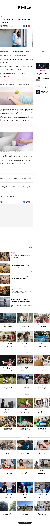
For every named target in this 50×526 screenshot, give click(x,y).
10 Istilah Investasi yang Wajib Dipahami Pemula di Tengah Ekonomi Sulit (8, 411)
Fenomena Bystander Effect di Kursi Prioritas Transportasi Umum (20, 277)
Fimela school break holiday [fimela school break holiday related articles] (25, 309)
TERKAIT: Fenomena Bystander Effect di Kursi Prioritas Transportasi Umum (13, 174)
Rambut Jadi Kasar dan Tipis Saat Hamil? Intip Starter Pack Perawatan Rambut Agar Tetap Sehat (21, 255)
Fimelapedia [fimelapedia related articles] (25, 394)
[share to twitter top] (27, 26)
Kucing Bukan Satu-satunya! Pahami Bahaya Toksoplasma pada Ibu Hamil (20, 289)
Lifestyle (12, 275)
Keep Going (25, 522)
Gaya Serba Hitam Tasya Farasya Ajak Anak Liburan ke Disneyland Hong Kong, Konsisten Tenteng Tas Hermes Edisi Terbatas (42, 326)
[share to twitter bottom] (27, 202)
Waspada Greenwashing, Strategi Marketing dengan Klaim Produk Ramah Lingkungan (41, 369)
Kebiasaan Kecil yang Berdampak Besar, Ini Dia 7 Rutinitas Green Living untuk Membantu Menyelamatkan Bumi (8, 387)
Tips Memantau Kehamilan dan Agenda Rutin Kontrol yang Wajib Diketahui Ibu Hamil (21, 267)
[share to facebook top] (24, 26)
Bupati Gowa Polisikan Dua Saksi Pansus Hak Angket (42, 514)
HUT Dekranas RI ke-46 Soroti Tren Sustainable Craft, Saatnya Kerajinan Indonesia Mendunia (25, 369)
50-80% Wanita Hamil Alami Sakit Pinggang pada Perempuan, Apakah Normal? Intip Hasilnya (20, 301)
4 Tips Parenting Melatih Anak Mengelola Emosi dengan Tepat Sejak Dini (42, 453)
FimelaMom (13, 252)
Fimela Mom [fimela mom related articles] (25, 437)
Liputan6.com (6, 171)
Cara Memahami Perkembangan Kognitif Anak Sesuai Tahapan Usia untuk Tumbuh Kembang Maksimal (25, 472)
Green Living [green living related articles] (25, 352)
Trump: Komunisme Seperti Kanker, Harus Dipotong (25, 496)
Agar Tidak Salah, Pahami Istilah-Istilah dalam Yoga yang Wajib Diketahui (25, 411)
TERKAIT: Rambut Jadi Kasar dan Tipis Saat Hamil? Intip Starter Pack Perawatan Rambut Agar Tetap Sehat (16, 80)
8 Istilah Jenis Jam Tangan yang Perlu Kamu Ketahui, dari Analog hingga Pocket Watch (8, 430)
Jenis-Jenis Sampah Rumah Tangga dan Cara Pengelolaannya (42, 430)
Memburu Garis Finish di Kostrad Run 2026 (25, 513)
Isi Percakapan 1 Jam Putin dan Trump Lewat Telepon (8, 496)
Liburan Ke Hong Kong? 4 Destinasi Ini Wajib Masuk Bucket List (8, 326)
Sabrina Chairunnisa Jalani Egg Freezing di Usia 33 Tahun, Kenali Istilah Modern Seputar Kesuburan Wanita (42, 411)
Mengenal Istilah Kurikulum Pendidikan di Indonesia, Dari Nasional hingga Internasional (25, 430)
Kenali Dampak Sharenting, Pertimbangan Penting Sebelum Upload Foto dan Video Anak (8, 453)
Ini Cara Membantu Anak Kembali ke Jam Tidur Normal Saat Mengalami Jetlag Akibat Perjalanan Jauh (25, 326)
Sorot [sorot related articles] (25, 479)
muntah (7, 76)
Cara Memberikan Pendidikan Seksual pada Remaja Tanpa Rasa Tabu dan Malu (42, 472)
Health (12, 286)
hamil (14, 51)
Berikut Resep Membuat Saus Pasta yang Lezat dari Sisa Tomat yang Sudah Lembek (42, 387)
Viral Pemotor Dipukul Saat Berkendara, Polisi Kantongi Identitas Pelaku (8, 514)
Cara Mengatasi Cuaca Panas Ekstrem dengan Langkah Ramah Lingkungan (25, 387)
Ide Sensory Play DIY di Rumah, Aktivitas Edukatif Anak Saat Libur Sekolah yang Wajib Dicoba (8, 345)
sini (1, 179)
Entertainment (42, 70)
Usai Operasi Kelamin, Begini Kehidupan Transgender (16, 187)
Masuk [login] (45, 10)
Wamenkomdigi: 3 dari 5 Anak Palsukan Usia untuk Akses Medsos (42, 496)
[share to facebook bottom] (24, 202)
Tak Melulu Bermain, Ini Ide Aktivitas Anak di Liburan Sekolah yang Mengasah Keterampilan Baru (41, 345)
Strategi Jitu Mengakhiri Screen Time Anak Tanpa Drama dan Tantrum (25, 453)
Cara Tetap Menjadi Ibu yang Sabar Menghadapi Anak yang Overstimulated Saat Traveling (25, 345)
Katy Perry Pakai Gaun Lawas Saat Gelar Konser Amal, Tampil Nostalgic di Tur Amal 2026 (8, 369)
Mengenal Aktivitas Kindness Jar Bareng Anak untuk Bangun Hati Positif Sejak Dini (8, 472)
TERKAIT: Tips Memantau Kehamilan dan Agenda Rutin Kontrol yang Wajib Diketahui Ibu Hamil (16, 125)
